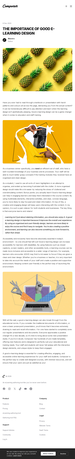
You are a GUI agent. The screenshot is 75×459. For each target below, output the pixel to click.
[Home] (10, 6)
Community (7, 435)
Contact (42, 408)
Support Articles (8, 430)
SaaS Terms (43, 430)
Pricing (5, 408)
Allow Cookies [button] (48, 453)
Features (6, 404)
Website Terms (44, 426)
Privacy (42, 421)
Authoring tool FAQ (9, 418)
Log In (5, 439)
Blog (41, 404)
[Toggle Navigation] (71, 6)
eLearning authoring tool (12, 413)
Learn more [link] (17, 456)
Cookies (42, 435)
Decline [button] (63, 454)
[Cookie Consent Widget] (37, 453)
